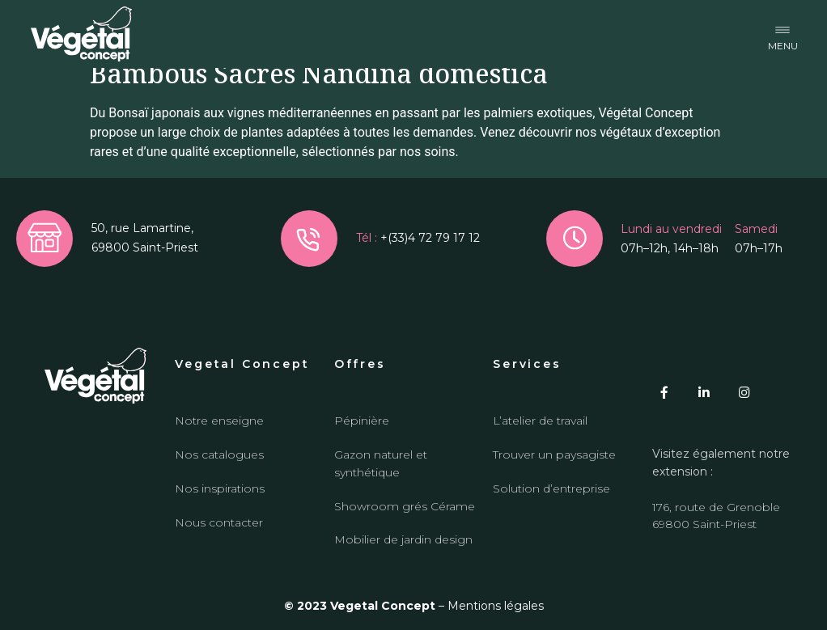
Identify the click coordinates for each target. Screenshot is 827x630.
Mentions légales (495, 605)
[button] (782, 34)
